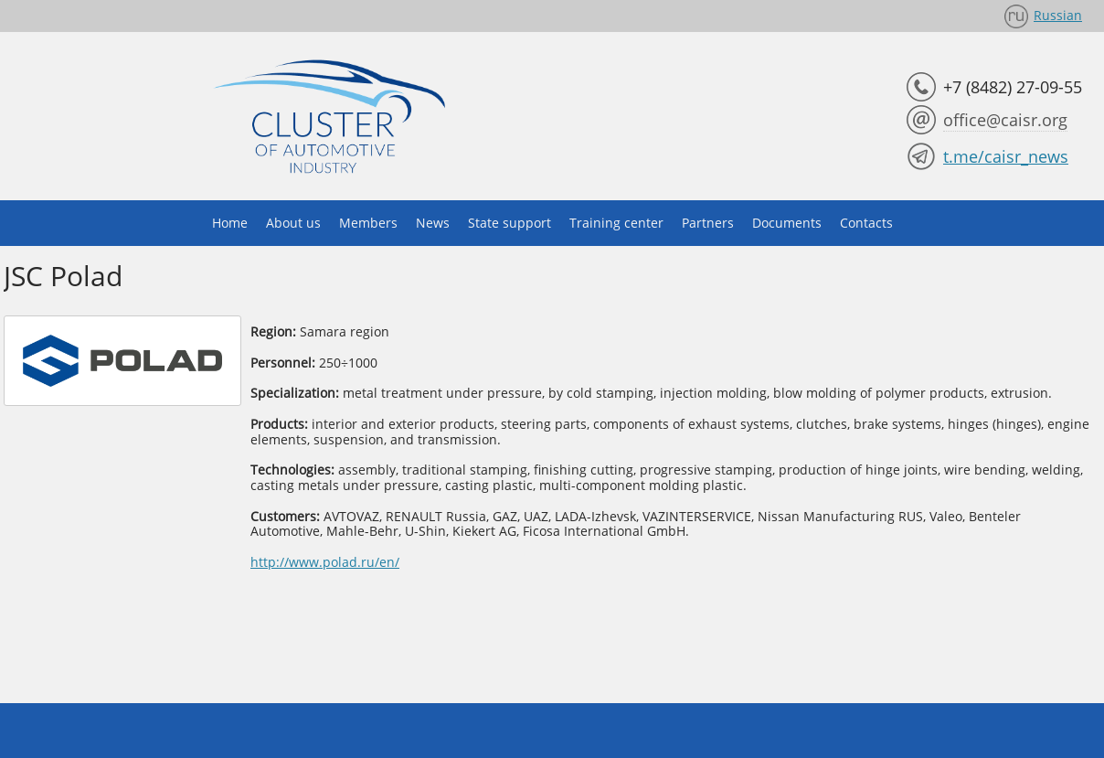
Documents (787, 222)
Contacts (866, 222)
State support (509, 222)
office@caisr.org (1005, 120)
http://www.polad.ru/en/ (324, 562)
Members (368, 222)
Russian (1058, 15)
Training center (616, 222)
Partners (708, 222)
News (433, 222)
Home (230, 222)
